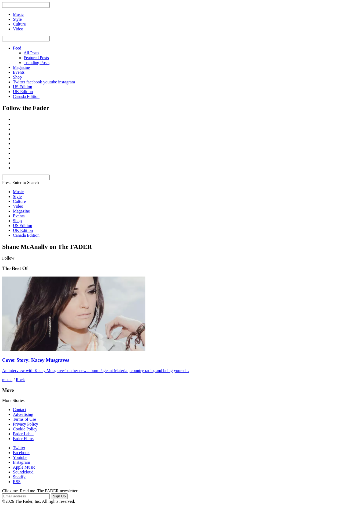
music (7, 379)
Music (18, 191)
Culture (19, 201)
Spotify (19, 477)
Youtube (20, 457)
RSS (16, 481)
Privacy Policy (25, 424)
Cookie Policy (25, 429)
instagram (66, 82)
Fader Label (23, 433)
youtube (50, 82)
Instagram (21, 462)
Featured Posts (36, 57)
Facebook (21, 452)
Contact (19, 409)
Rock (20, 379)
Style (17, 196)
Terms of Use (24, 419)
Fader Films (23, 438)
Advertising (23, 414)
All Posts (31, 53)
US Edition (22, 86)
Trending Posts (36, 62)
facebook (34, 82)
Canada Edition (26, 96)
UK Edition (23, 91)
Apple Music (24, 467)
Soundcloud (23, 472)
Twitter (19, 82)
